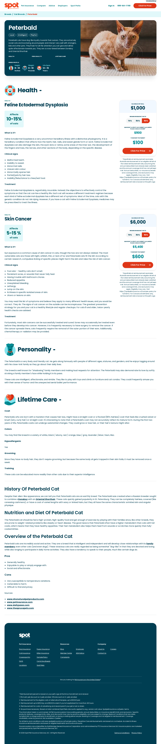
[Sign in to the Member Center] (111, 6)
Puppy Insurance (43, 649)
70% (130, 121)
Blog (62, 649)
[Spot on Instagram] (116, 635)
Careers (113, 649)
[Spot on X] (132, 635)
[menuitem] (27, 5)
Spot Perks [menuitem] (75, 5)
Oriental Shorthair (45, 499)
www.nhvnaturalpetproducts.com (25, 599)
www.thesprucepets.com (20, 608)
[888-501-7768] (123, 6)
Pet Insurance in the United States (87, 680)
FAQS (21, 661)
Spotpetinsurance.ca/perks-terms (116, 709)
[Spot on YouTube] (140, 635)
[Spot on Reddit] (136, 635)
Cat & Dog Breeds (43, 661)
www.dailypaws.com (18, 605)
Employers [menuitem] (63, 5)
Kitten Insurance (43, 653)
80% (138, 121)
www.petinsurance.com (20, 602)
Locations (23, 665)
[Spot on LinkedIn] (124, 635)
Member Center (66, 653)
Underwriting (151, 1)
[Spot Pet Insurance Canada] (24, 635)
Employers (80, 649)
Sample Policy (42, 657)
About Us (101, 649)
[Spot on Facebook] (120, 635)
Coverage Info (24, 657)
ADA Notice (80, 653)
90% (146, 121)
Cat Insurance (24, 653)
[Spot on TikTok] (128, 635)
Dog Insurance (24, 649)
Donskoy (23, 499)
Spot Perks (40, 665)
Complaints (65, 657)
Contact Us (102, 653)
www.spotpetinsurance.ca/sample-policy (61, 721)
